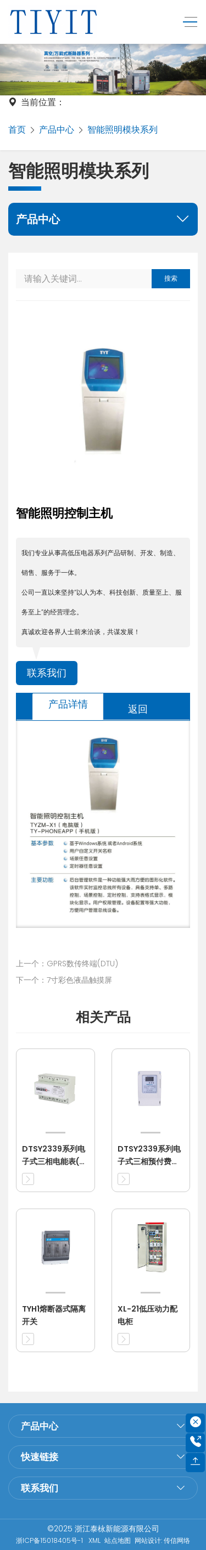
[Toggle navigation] (187, 22)
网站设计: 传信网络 (162, 1540)
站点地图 (117, 1540)
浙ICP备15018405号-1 (50, 1540)
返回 (138, 709)
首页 (17, 129)
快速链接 (39, 1456)
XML (94, 1540)
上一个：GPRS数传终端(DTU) (67, 963)
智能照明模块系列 (122, 129)
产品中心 (56, 129)
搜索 (170, 278)
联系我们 (46, 673)
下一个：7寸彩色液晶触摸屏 (64, 980)
